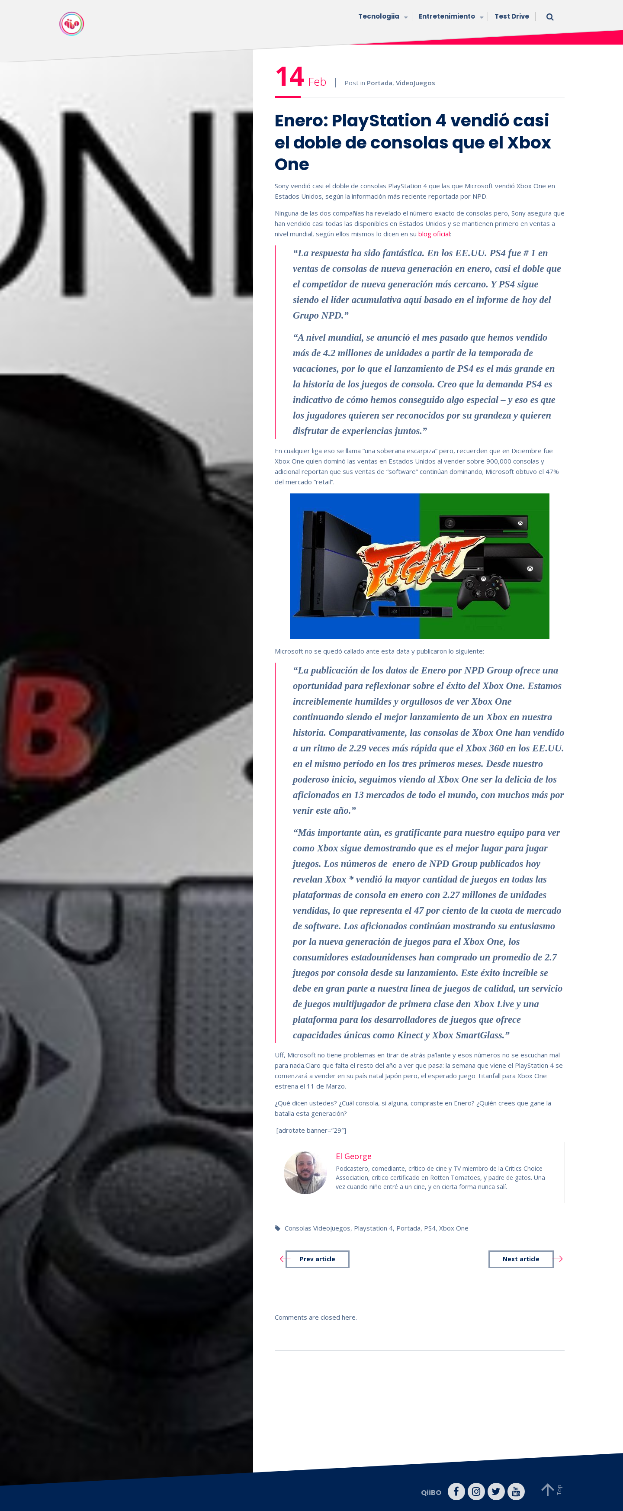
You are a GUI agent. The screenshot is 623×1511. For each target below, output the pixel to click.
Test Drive (512, 16)
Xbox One (454, 1228)
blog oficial (434, 233)
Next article (521, 1259)
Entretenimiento (450, 17)
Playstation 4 (373, 1228)
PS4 (430, 1228)
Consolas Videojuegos (317, 1228)
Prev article (317, 1259)
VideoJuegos (415, 82)
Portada (379, 82)
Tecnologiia (382, 17)
